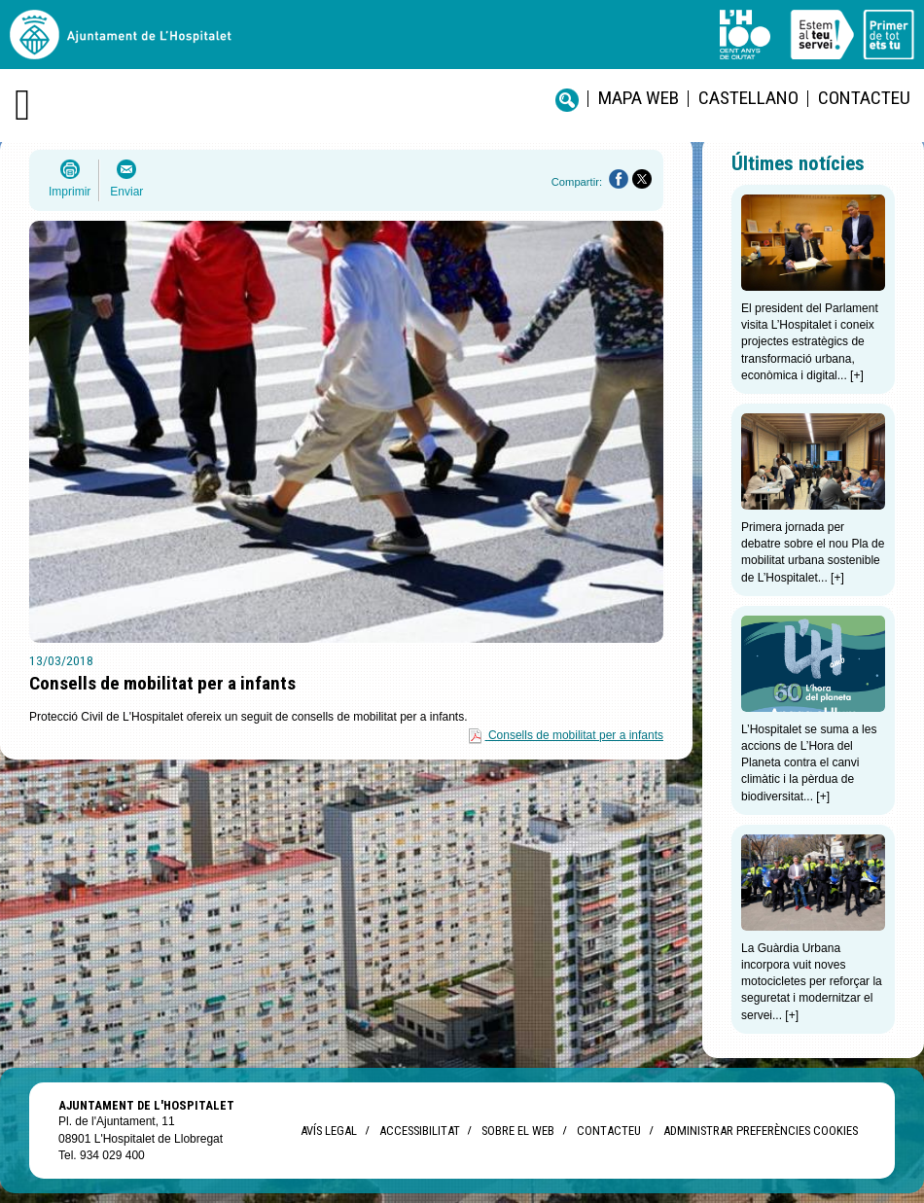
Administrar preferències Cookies (760, 1130)
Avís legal (329, 1130)
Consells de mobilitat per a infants (575, 735)
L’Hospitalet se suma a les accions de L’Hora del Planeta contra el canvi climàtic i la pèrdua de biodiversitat (808, 763)
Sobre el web (517, 1130)
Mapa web (638, 98)
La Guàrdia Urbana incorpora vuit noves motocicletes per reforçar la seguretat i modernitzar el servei (811, 981)
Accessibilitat (419, 1130)
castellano (748, 98)
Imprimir (69, 191)
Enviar (126, 191)
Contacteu (864, 98)
